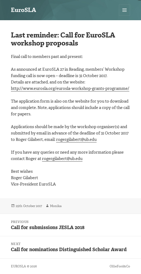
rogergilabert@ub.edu (76, 139)
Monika (55, 206)
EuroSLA (23, 10)
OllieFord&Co (120, 266)
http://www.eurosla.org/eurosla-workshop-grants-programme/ (70, 88)
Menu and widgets (124, 15)
